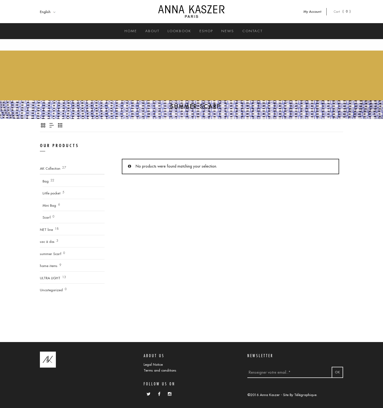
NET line (46, 229)
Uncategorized (51, 290)
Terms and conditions (160, 370)
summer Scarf (50, 254)
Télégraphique (305, 395)
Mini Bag (49, 205)
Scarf (47, 217)
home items (48, 266)
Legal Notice (153, 364)
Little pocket (51, 193)
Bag (46, 181)
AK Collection (50, 168)
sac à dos (47, 241)
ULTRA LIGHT (50, 278)
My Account (315, 11)
